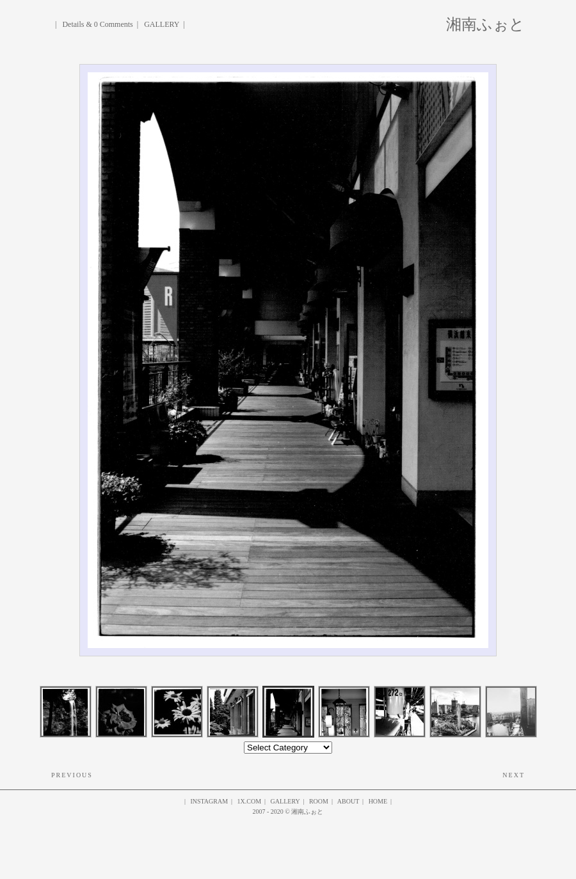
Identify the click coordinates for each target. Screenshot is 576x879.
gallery (285, 801)
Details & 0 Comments (97, 24)
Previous (72, 775)
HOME (378, 801)
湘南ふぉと (485, 22)
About (348, 801)
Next (513, 775)
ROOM (318, 801)
